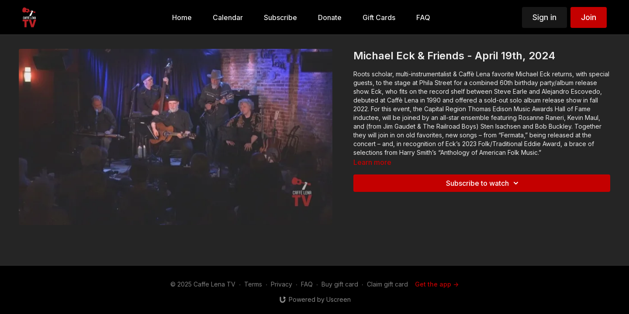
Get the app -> (437, 284)
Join (588, 17)
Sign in (544, 17)
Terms (253, 284)
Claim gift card (387, 284)
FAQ (307, 284)
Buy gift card (339, 284)
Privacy (281, 284)
